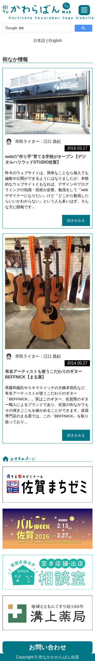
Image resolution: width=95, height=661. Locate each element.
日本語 (39, 40)
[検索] (36, 28)
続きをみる (76, 220)
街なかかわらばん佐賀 (38, 8)
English (55, 40)
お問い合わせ (47, 647)
